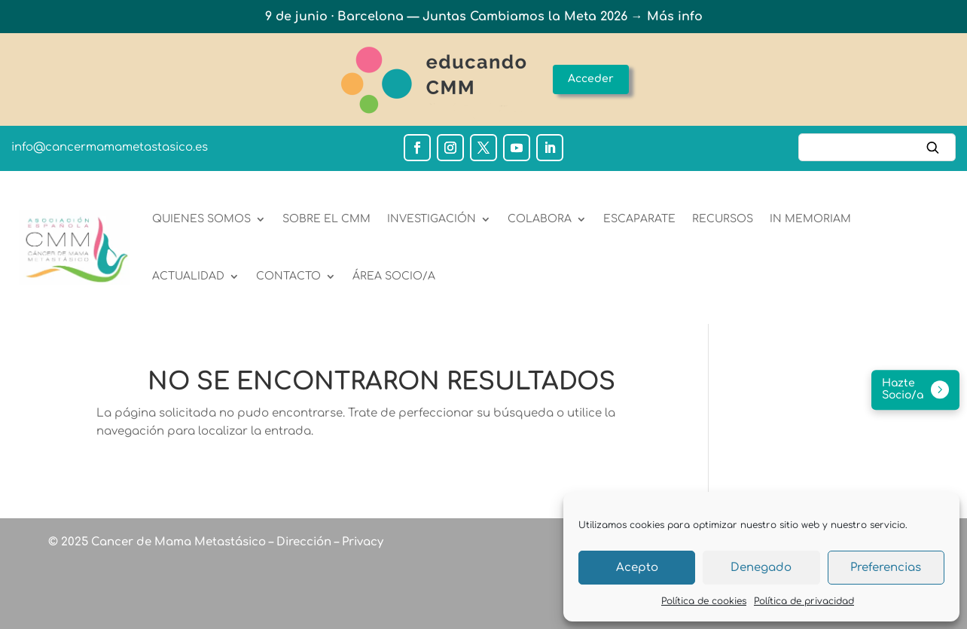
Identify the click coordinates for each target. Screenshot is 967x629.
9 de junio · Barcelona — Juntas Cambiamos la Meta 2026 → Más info (484, 16)
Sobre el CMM (326, 218)
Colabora (540, 218)
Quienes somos (201, 218)
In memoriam (810, 218)
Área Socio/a (393, 276)
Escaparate (639, 218)
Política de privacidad (804, 601)
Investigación (431, 218)
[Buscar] (877, 147)
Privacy (361, 542)
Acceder (591, 78)
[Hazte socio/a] (915, 390)
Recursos (722, 218)
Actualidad (188, 276)
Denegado (761, 567)
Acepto (637, 567)
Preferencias (885, 567)
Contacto (288, 276)
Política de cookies (703, 601)
